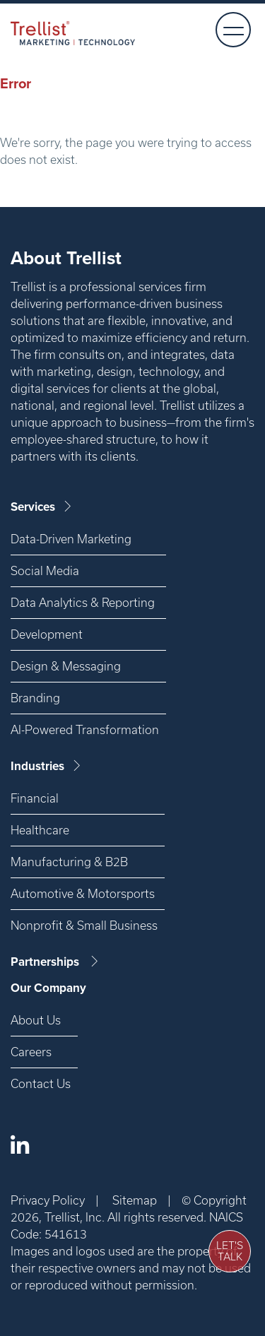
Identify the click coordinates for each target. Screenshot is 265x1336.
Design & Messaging (66, 666)
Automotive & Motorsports (83, 893)
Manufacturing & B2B (69, 861)
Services (42, 506)
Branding (35, 697)
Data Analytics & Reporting (83, 602)
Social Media (45, 570)
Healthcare (40, 830)
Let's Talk (229, 1251)
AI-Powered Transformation (85, 729)
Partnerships (55, 961)
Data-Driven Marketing (71, 538)
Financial (35, 798)
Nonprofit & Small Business (84, 925)
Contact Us (41, 1083)
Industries (47, 766)
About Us (36, 1020)
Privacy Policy (48, 1200)
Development (47, 634)
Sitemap (134, 1200)
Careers (31, 1051)
